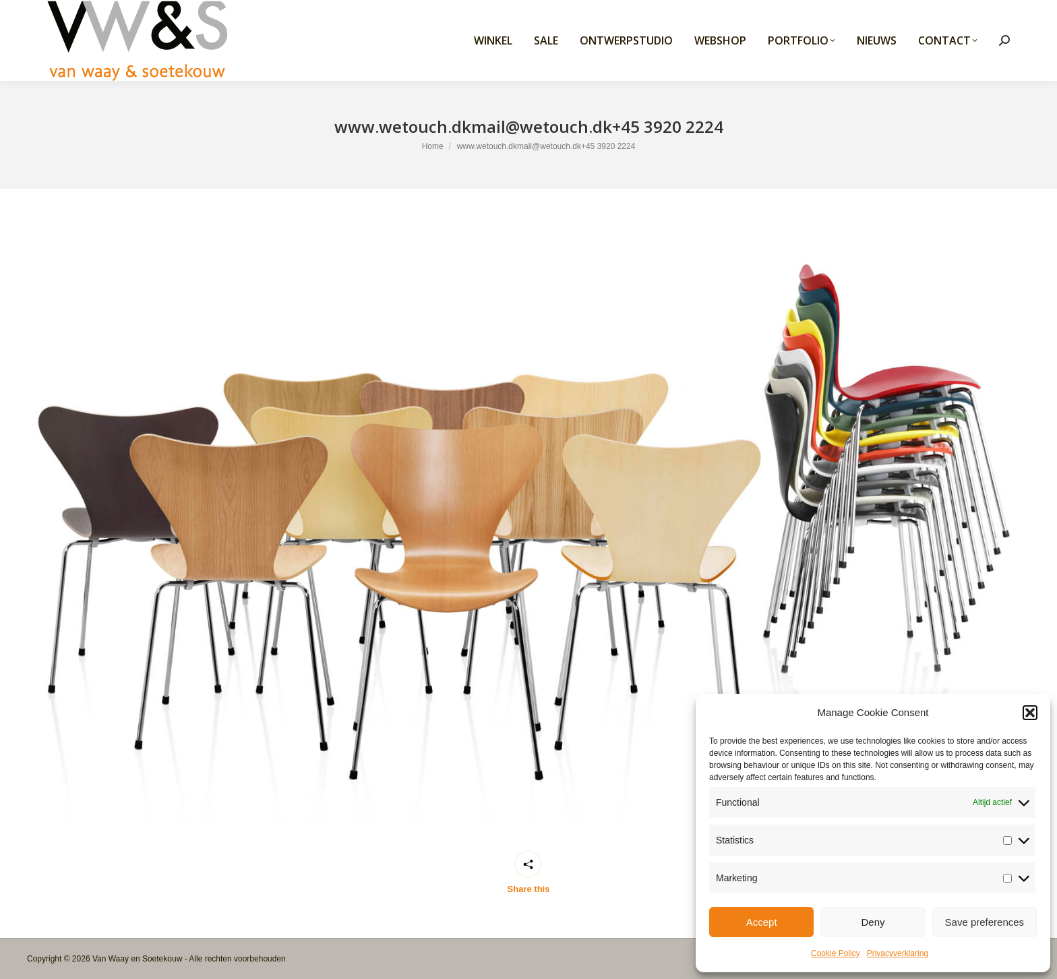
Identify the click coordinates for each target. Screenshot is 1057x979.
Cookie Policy (835, 953)
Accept (761, 922)
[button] (1030, 712)
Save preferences (985, 922)
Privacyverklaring (897, 953)
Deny (872, 922)
